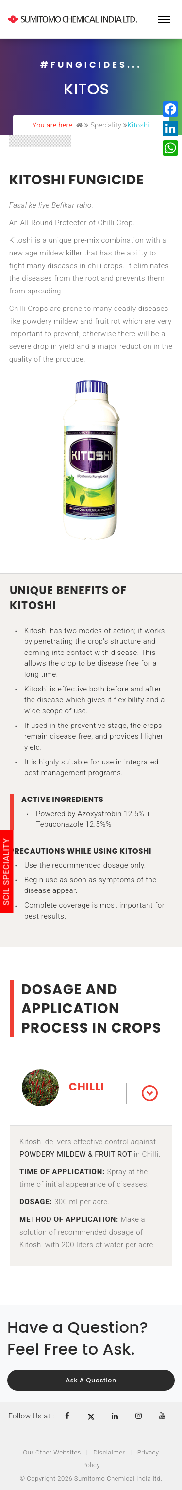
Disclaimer (109, 1452)
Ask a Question (91, 1380)
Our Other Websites (52, 1452)
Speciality (105, 125)
